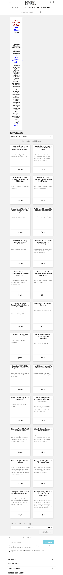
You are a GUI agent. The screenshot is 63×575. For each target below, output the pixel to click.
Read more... (17, 124)
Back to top (46, 532)
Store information (16, 573)
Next (49, 527)
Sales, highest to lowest (31, 137)
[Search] (31, 12)
